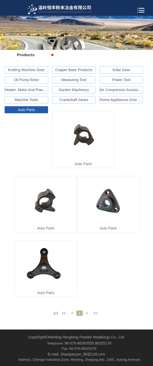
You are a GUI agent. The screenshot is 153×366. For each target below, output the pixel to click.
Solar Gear (121, 70)
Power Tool (121, 80)
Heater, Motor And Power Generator (34, 90)
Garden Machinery (74, 90)
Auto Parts (26, 110)
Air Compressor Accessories (123, 90)
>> (95, 313)
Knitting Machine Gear (26, 70)
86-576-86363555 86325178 (88, 343)
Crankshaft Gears (73, 100)
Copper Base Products (73, 70)
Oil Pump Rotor (26, 80)
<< (64, 313)
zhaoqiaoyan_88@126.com (82, 354)
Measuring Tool (73, 80)
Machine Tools (26, 100)
